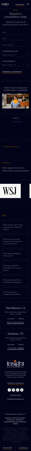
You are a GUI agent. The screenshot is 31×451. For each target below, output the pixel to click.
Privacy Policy (11, 419)
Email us (21, 318)
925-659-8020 (15, 322)
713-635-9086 (15, 348)
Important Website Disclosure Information (15, 421)
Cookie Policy (19, 419)
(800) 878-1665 (17, 121)
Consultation (19, 4)
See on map (10, 318)
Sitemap (15, 423)
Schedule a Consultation (15, 383)
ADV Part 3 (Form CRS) (19, 418)
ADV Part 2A (8, 418)
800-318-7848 (7, 447)
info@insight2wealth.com (15, 399)
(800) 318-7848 (15, 395)
